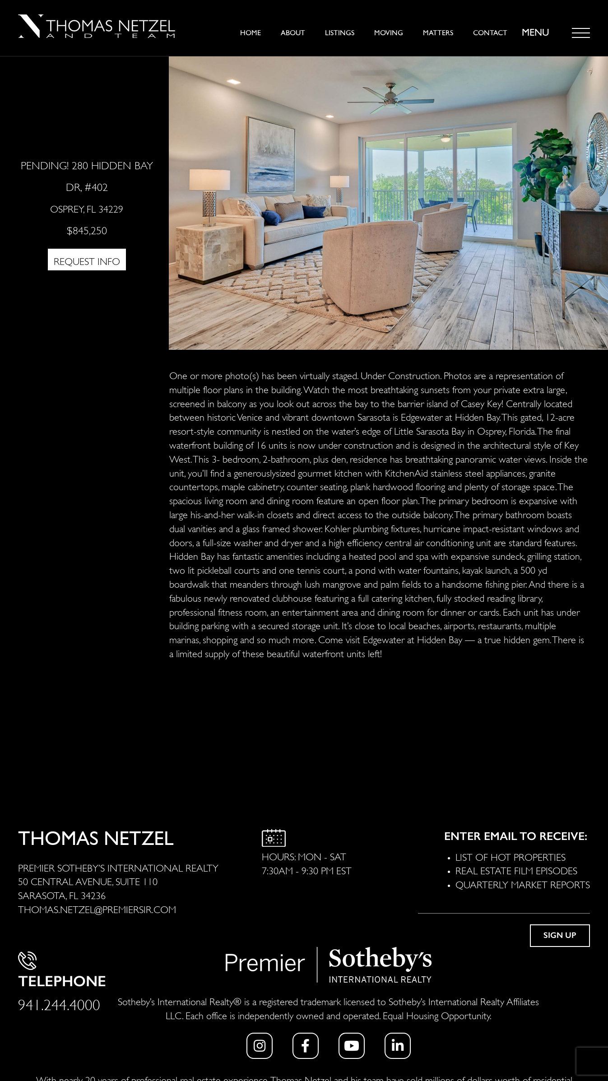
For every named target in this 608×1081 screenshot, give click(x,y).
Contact (490, 33)
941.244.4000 (59, 1003)
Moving (388, 33)
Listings (339, 33)
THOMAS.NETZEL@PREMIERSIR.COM (97, 908)
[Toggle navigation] (581, 33)
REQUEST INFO (87, 260)
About (293, 33)
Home (250, 33)
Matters (438, 33)
